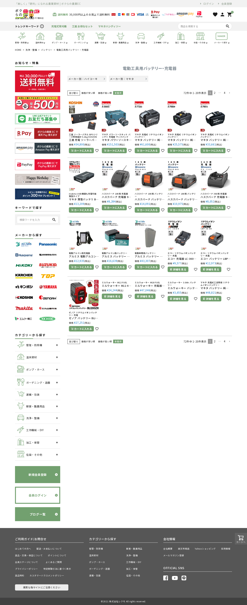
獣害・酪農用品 (134, 548)
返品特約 (19, 575)
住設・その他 (133, 575)
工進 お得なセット (82, 26)
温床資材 (93, 555)
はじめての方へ (23, 548)
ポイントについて (58, 555)
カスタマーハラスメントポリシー (47, 575)
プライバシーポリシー (26, 568)
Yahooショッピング (205, 548)
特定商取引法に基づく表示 (57, 568)
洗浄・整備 (31, 49)
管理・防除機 (96, 548)
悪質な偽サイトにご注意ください (41, 587)
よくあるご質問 (55, 562)
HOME (18, 49)
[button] (229, 93)
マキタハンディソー (109, 26)
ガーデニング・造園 (99, 568)
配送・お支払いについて (49, 548)
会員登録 (226, 3)
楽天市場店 (183, 548)
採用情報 (225, 548)
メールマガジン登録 (173, 555)
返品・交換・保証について (28, 555)
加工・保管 (132, 568)
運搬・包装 (95, 575)
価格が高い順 (105, 92)
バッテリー (47, 49)
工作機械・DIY (133, 562)
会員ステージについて (27, 562)
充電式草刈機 (59, 26)
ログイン (208, 3)
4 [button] (224, 93)
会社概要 (168, 548)
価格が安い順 (88, 92)
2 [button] (215, 93)
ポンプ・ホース (97, 562)
